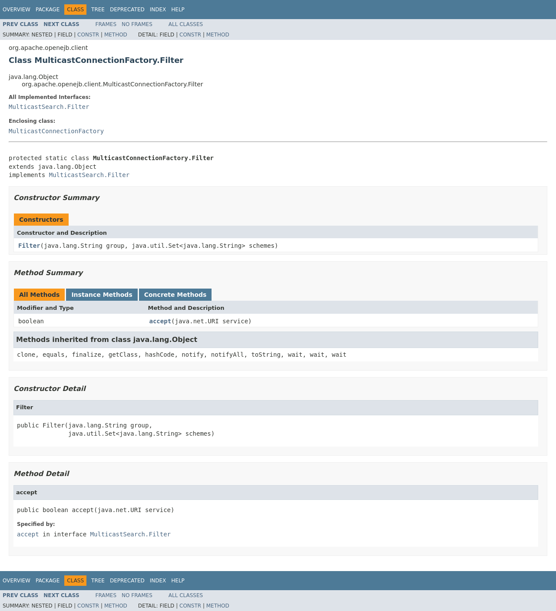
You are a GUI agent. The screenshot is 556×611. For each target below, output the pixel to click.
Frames (106, 24)
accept (160, 321)
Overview (16, 10)
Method (115, 35)
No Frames (137, 24)
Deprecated (127, 10)
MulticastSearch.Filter (49, 106)
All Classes (186, 24)
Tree (98, 10)
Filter (29, 245)
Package (48, 10)
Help (178, 10)
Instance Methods (101, 294)
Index (158, 10)
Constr (88, 35)
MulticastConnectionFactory (56, 131)
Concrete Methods (175, 294)
